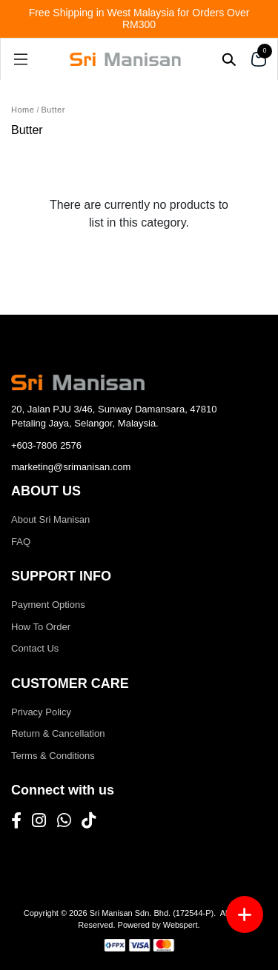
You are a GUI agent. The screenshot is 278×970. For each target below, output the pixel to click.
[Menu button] (244, 914)
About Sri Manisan (50, 519)
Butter (53, 109)
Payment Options (48, 604)
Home (22, 109)
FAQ (20, 541)
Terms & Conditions (53, 755)
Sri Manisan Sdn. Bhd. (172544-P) (152, 913)
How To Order (40, 626)
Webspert (180, 924)
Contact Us (35, 648)
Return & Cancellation (58, 733)
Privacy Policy (41, 712)
